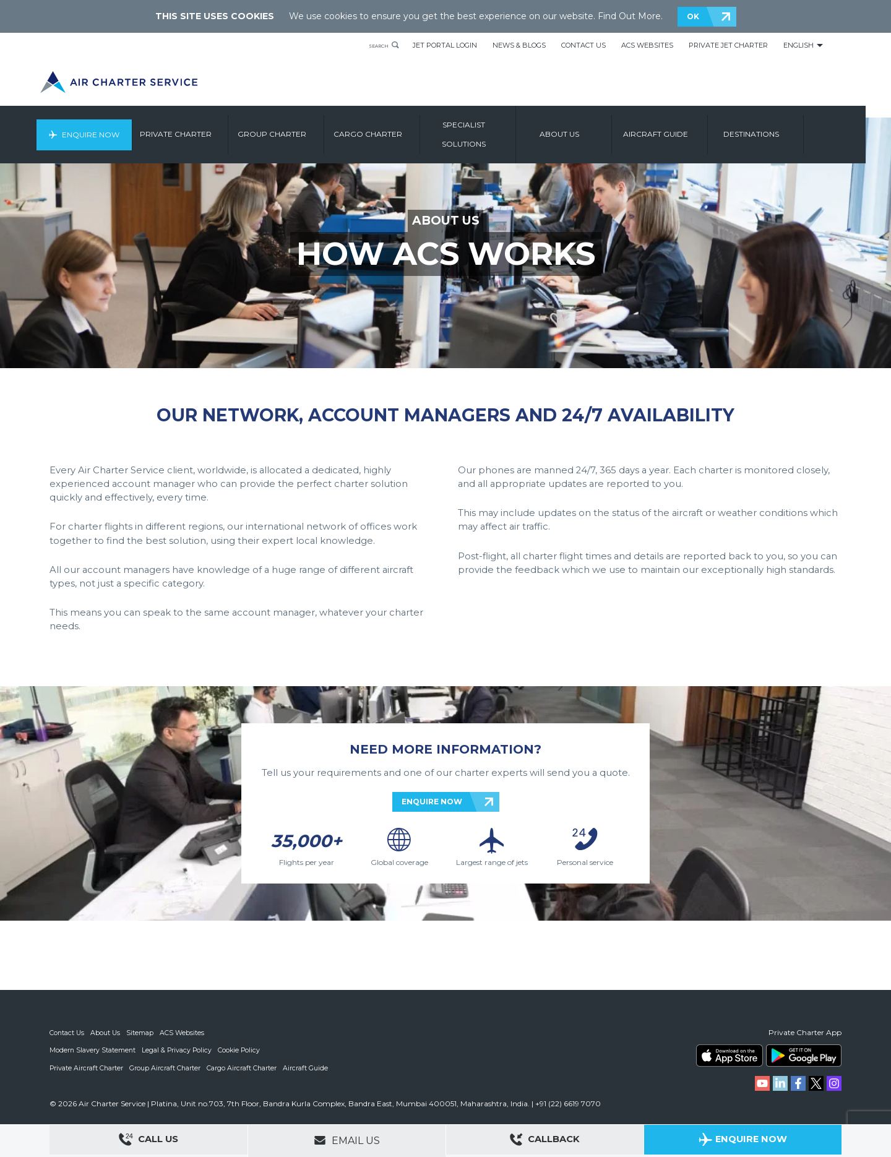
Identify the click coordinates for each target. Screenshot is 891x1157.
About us (589, 128)
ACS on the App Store (729, 1055)
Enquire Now (116, 128)
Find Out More (629, 16)
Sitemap (141, 1032)
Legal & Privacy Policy (178, 1050)
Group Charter (301, 128)
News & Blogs (519, 45)
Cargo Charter (397, 128)
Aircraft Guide (685, 128)
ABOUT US (445, 220)
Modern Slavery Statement (93, 1050)
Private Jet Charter (728, 45)
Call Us (148, 1141)
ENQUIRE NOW (432, 801)
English (798, 45)
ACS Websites (647, 45)
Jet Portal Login (445, 45)
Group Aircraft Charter (166, 1067)
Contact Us (583, 45)
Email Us (347, 1140)
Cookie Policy (242, 1050)
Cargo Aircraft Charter (244, 1067)
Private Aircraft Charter (87, 1067)
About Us (107, 1032)
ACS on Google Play (804, 1055)
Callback (545, 1141)
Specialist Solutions (493, 128)
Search (372, 45)
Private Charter (205, 128)
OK (693, 16)
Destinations (781, 128)
